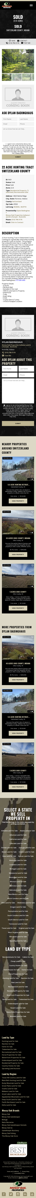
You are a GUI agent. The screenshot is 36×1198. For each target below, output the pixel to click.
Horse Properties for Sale (18, 974)
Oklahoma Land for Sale (26, 903)
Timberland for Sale (26, 999)
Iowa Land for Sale (9, 856)
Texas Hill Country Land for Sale (14, 1078)
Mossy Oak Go (7, 1128)
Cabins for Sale (28, 957)
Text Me (6, 355)
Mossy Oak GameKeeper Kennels (14, 1125)
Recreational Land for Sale (18, 987)
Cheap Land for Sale (18, 961)
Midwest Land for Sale (10, 1091)
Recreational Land (21, 192)
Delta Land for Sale (9, 1105)
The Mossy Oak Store (10, 1136)
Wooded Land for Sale (18, 1016)
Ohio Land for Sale (8, 903)
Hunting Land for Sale (11, 978)
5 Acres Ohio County (18, 592)
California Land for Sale (18, 839)
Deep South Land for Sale (11, 1099)
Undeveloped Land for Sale (18, 1004)
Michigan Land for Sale (18, 869)
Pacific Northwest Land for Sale (13, 1102)
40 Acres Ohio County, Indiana (18, 538)
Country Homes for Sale (18, 965)
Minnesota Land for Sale (18, 873)
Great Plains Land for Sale (11, 1086)
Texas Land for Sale (9, 928)
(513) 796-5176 (16, 220)
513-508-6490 (20, 280)
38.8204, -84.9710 (20, 207)
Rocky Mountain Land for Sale (13, 1083)
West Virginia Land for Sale (18, 932)
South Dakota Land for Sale (18, 920)
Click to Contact (17, 222)
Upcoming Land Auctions (11, 1068)
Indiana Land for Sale (26, 852)
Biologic (5, 1120)
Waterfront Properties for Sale (18, 1012)
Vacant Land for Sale (18, 1008)
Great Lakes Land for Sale (11, 1094)
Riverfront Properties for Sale (18, 995)
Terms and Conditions (13, 1171)
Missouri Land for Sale (18, 881)
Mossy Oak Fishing (9, 1133)
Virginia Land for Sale (26, 928)
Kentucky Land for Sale (18, 860)
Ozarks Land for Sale (9, 1089)
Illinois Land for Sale (9, 852)
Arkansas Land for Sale (18, 835)
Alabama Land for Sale (9, 831)
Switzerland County (14, 30)
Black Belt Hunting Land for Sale (14, 1080)
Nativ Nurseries (8, 1122)
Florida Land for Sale (8, 848)
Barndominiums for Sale (11, 957)
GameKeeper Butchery (10, 1130)
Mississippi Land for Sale (18, 877)
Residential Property (18, 190)
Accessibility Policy (19, 1173)
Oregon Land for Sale (18, 907)
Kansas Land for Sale (26, 856)
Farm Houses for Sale (11, 970)
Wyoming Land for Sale (18, 941)
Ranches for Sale (27, 978)
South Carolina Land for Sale (18, 915)
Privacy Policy (19, 153)
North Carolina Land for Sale (18, 898)
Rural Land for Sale (10, 999)
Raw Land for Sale (18, 982)
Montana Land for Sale (18, 886)
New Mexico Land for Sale (18, 894)
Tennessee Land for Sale (18, 924)
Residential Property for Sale (18, 991)
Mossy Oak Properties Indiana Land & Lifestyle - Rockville (18, 216)
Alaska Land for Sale (27, 831)
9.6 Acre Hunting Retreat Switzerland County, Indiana (18, 485)
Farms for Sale (27, 970)
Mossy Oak (6, 1114)
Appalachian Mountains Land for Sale (15, 1097)
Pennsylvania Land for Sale (18, 911)
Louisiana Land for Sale (18, 865)
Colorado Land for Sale (18, 843)
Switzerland (17, 201)
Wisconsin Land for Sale (18, 937)
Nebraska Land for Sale (18, 890)
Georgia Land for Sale (27, 848)
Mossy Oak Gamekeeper (11, 1117)
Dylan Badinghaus (18, 211)
